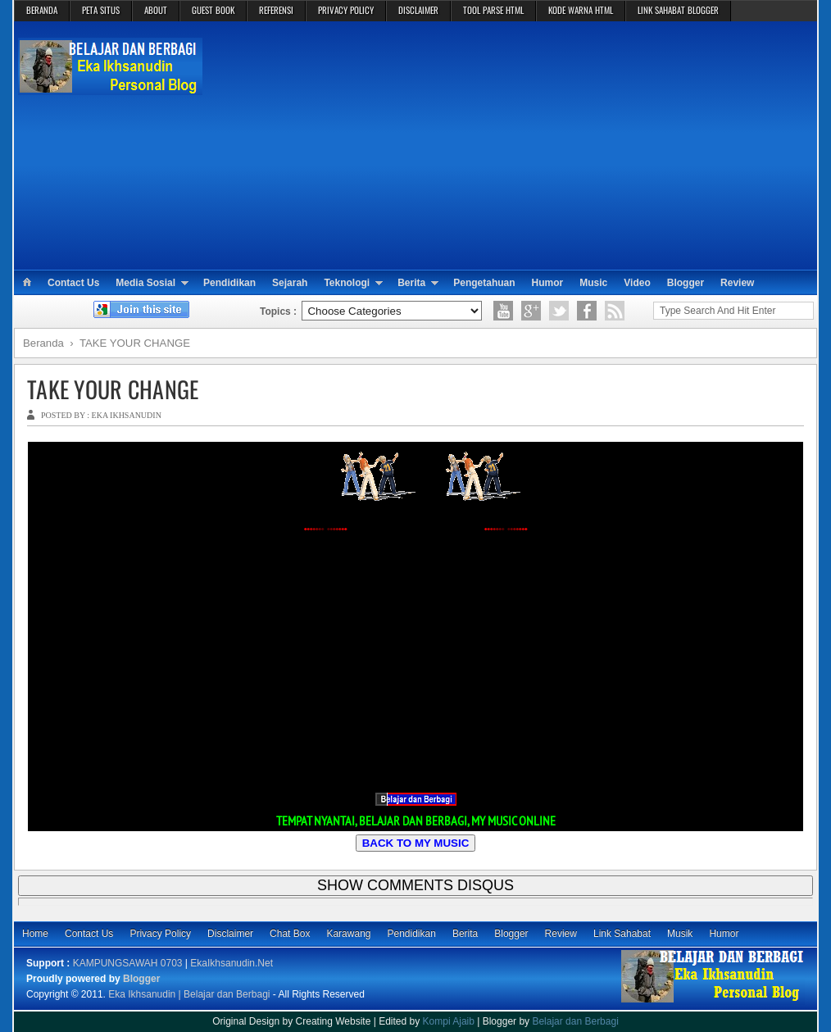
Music (593, 283)
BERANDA (41, 9)
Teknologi (347, 283)
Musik (679, 933)
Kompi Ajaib (449, 1021)
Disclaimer (230, 933)
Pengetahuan (484, 283)
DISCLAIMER (418, 9)
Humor (548, 283)
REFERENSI (276, 9)
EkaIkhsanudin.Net (231, 963)
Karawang (348, 933)
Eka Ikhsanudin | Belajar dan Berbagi (189, 994)
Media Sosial (145, 283)
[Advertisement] (510, 144)
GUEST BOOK (213, 9)
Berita (411, 283)
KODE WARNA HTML (580, 9)
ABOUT (155, 9)
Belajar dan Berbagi (575, 1021)
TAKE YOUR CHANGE (112, 389)
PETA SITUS (101, 9)
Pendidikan (229, 283)
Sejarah (289, 283)
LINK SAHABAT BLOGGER (678, 9)
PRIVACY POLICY (346, 9)
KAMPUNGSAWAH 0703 (128, 963)
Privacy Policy (160, 933)
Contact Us (73, 283)
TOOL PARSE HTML (493, 9)
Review (737, 283)
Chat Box (290, 933)
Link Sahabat (622, 933)
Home (35, 933)
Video (637, 283)
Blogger (685, 283)
